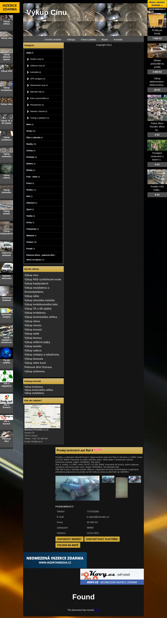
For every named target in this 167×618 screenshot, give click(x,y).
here (96, 610)
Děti (29, 196)
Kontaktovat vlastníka (102, 539)
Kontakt (118, 39)
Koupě (30, 248)
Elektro (31, 164)
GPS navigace (37, 79)
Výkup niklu (31, 296)
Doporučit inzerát (69, 539)
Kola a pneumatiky (39, 98)
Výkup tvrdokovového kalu (41, 304)
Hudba (30, 216)
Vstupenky (32, 229)
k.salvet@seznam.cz (98, 516)
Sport (30, 209)
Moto (30, 124)
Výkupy (71, 39)
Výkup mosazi (33, 329)
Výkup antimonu (34, 371)
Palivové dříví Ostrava (38, 367)
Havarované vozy (39, 85)
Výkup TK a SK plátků (37, 308)
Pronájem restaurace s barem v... (157, 156)
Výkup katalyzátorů (36, 283)
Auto (29, 52)
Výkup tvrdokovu (35, 312)
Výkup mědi (31, 333)
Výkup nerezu (32, 325)
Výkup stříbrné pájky (37, 342)
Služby (31, 190)
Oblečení (31, 203)
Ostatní (31, 242)
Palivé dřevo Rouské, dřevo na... (157, 126)
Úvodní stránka (53, 39)
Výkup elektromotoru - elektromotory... (157, 81)
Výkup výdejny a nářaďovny (41, 354)
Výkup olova (32, 321)
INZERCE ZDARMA (10, 7)
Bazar (105, 39)
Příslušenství (37, 105)
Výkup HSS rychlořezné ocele (42, 279)
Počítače (31, 157)
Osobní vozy (37, 59)
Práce (30, 183)
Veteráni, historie (38, 111)
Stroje (30, 131)
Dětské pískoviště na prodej (157, 63)
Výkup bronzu (33, 338)
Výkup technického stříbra (40, 317)
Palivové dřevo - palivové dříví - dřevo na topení (41, 257)
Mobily (30, 170)
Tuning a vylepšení (39, 118)
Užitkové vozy (37, 66)
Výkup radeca (32, 350)
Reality (31, 144)
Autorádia (35, 72)
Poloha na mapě (67, 545)
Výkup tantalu (33, 346)
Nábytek (31, 235)
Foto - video (33, 177)
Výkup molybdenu (34, 393)
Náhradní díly (37, 92)
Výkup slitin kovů (35, 363)
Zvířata (30, 150)
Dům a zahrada (34, 137)
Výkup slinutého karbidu (39, 300)
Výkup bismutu (33, 358)
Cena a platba (88, 39)
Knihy (30, 222)
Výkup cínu (31, 275)
